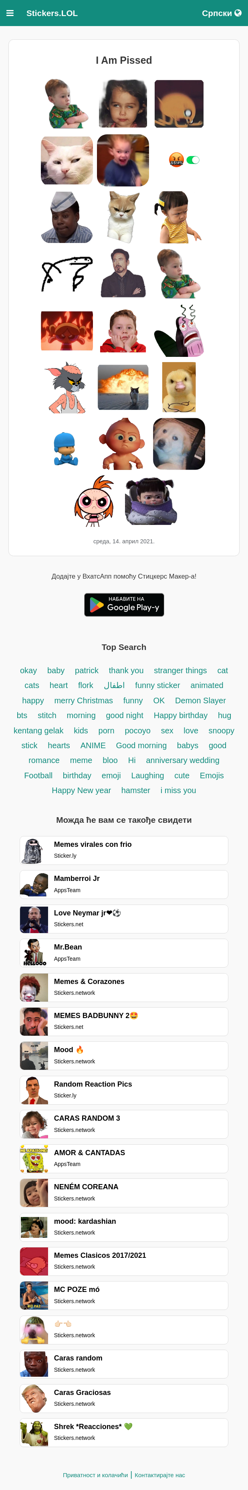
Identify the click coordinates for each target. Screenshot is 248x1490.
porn (107, 730)
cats (31, 685)
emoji (111, 775)
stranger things (180, 670)
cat (222, 670)
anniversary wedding (182, 760)
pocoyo (138, 730)
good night (124, 715)
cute (182, 775)
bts (22, 715)
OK (159, 700)
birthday (77, 775)
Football (39, 775)
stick (29, 745)
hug (224, 715)
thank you (126, 670)
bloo (110, 760)
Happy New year (82, 790)
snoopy (222, 730)
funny (133, 700)
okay (28, 670)
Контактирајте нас (160, 1475)
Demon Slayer (200, 700)
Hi (132, 760)
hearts (59, 745)
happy (33, 700)
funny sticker (157, 685)
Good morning (142, 745)
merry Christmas (84, 700)
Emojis (212, 775)
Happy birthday (181, 715)
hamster (135, 790)
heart (60, 685)
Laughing (148, 775)
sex (168, 730)
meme (81, 760)
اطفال (114, 685)
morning (82, 715)
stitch (47, 715)
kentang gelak (39, 730)
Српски (222, 13)
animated (206, 685)
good (218, 745)
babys (187, 745)
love (191, 730)
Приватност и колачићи (95, 1475)
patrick (87, 670)
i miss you (178, 790)
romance (44, 760)
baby (56, 670)
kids (81, 730)
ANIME (94, 745)
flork (85, 685)
